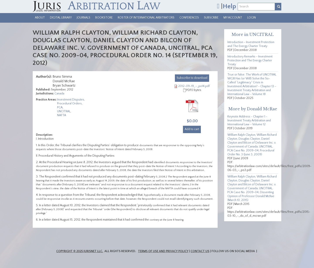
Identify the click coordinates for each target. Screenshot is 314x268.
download (192, 78)
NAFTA (61, 115)
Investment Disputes (70, 99)
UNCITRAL (63, 111)
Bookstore (104, 17)
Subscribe (211, 17)
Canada (59, 93)
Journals (83, 17)
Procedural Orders (69, 103)
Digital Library (61, 17)
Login (251, 17)
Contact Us (200, 251)
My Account (233, 17)
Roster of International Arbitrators (146, 17)
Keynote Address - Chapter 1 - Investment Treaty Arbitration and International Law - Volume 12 (249, 120)
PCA (60, 107)
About (40, 17)
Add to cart (192, 129)
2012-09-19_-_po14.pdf (194, 86)
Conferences (189, 17)
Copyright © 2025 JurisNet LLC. (79, 251)
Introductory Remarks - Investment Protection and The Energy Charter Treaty (250, 60)
